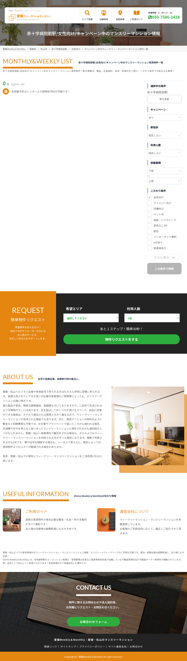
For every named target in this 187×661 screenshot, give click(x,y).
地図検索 (120, 19)
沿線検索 (103, 19)
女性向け (159, 197)
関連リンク (50, 646)
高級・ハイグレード (165, 220)
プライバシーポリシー (92, 646)
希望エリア (74, 308)
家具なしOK (160, 225)
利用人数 (133, 308)
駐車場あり (160, 248)
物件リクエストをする (121, 339)
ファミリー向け (162, 203)
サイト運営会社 (117, 646)
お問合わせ (136, 646)
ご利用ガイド (136, 19)
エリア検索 (87, 19)
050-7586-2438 (166, 17)
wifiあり (158, 242)
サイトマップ (68, 646)
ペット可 (159, 214)
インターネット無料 (165, 237)
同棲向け (159, 208)
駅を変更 (164, 99)
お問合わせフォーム (93, 621)
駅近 (156, 231)
